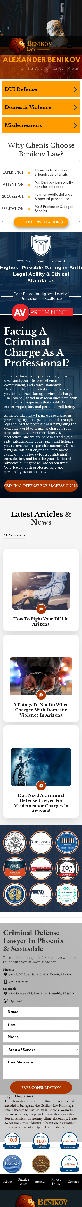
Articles (40, 1181)
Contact (73, 1181)
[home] (33, 45)
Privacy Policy (56, 1181)
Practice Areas (23, 1181)
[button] (69, 45)
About (7, 1181)
